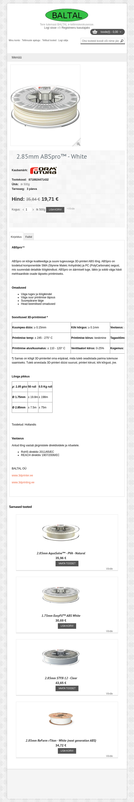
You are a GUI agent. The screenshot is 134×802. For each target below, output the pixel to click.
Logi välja (63, 40)
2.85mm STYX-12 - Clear (61, 678)
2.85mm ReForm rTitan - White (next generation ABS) (61, 740)
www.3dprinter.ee (22, 475)
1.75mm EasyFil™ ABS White (60, 616)
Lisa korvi (55, 209)
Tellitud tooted (49, 40)
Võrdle (109, 569)
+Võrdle (71, 208)
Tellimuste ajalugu (31, 40)
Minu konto (14, 40)
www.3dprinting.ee (23, 482)
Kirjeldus (16, 236)
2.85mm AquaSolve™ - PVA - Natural (61, 553)
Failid (28, 236)
